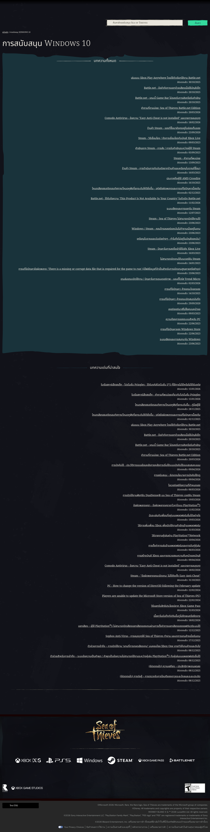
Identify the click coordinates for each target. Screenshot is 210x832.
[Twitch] (92, 775)
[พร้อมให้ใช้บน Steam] (120, 761)
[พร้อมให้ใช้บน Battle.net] (182, 761)
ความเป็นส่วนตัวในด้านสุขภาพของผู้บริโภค (188, 827)
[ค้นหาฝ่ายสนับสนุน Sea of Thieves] (145, 23)
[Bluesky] (133, 775)
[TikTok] (125, 775)
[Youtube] (104, 775)
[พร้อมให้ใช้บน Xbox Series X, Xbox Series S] (28, 761)
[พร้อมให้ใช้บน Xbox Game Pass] (151, 761)
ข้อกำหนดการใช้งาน (95, 827)
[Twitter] (83, 775)
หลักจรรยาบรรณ (139, 827)
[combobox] (144, 23)
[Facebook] (76, 774)
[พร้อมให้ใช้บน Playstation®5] (59, 761)
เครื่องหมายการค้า (158, 827)
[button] (20, 805)
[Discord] (117, 775)
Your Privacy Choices (74, 827)
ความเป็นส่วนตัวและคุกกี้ (118, 827)
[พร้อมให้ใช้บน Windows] (90, 761)
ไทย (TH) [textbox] (14, 805)
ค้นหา (198, 23)
